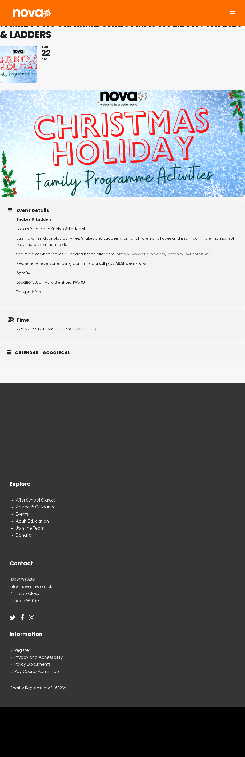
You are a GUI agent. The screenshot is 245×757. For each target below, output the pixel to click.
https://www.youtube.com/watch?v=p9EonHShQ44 (164, 255)
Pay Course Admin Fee (36, 672)
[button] (232, 13)
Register (22, 651)
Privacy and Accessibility (38, 658)
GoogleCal (56, 353)
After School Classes (35, 501)
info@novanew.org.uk (31, 587)
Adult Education (32, 522)
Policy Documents (32, 665)
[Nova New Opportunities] (31, 13)
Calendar (27, 353)
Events (22, 515)
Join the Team (30, 529)
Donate (23, 536)
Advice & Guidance (36, 508)
